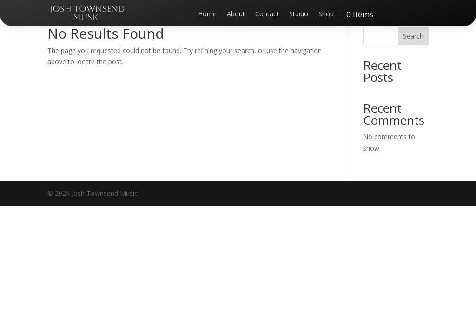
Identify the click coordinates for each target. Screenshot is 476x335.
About (236, 14)
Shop (326, 14)
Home (207, 14)
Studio (298, 14)
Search (413, 36)
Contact (267, 14)
